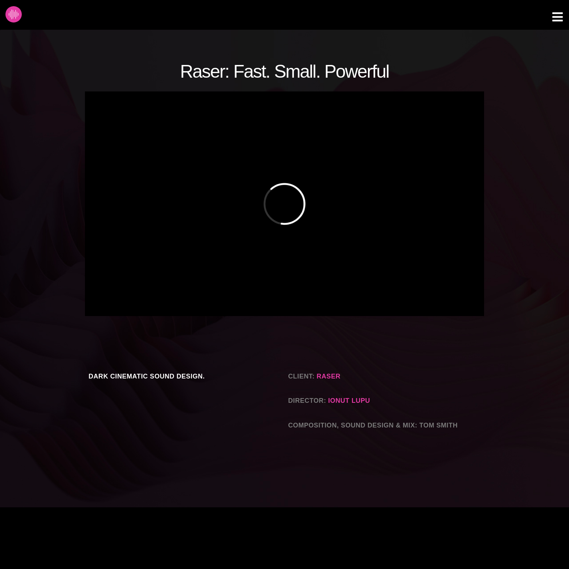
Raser (330, 376)
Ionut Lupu (349, 400)
